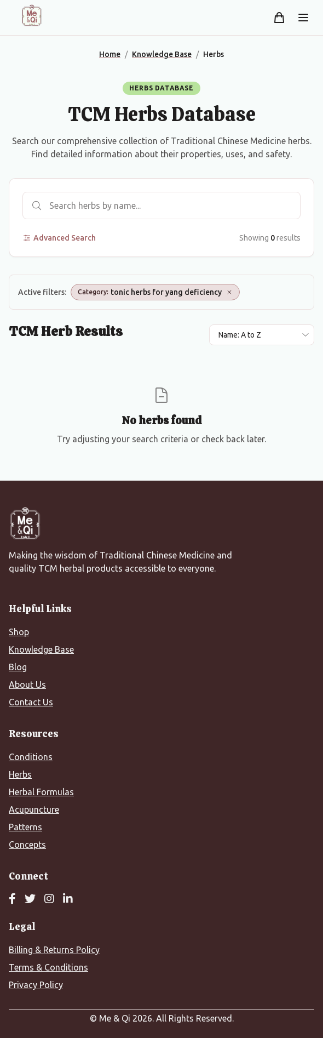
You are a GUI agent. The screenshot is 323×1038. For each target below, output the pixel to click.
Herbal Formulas (41, 792)
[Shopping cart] (279, 17)
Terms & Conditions (48, 967)
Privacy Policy (36, 985)
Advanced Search (59, 237)
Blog (18, 667)
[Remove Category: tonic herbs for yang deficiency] (229, 292)
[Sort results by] (261, 334)
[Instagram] (49, 899)
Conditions (31, 757)
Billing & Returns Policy (54, 950)
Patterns (25, 827)
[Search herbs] (161, 205)
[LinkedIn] (68, 899)
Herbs (20, 774)
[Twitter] (30, 899)
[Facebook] (12, 899)
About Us (27, 684)
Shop (19, 632)
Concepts (27, 844)
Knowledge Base (41, 649)
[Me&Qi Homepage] (31, 15)
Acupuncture (34, 809)
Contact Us (31, 702)
